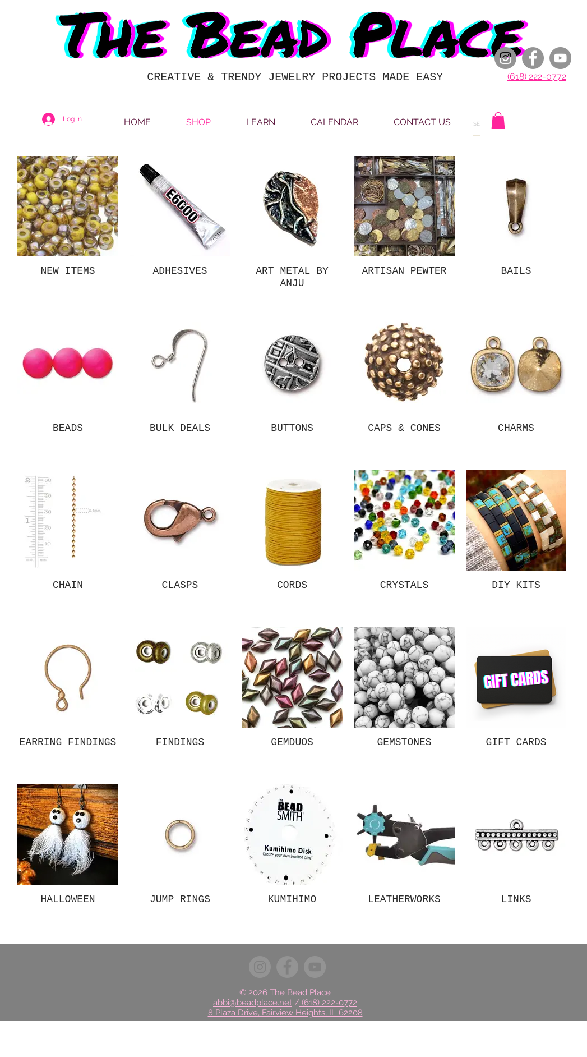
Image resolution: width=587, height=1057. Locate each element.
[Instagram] (505, 58)
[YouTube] (560, 58)
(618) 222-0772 (536, 76)
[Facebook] (533, 58)
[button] (498, 120)
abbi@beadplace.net (252, 1003)
